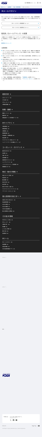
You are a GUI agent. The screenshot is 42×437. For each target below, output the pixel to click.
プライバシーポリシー (28, 79)
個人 (32, 2)
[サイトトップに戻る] (4, 2)
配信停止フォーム (5, 43)
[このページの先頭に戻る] (36, 425)
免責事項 (25, 77)
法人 (34, 2)
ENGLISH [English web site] (4, 425)
